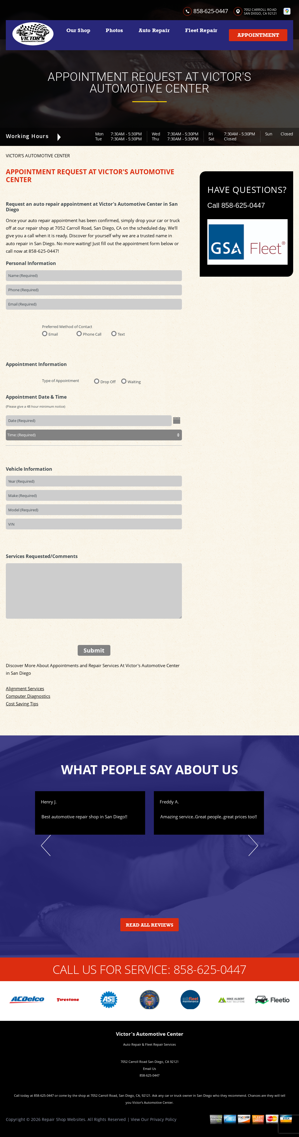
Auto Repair (154, 30)
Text (121, 334)
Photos (114, 30)
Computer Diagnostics (28, 696)
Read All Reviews (149, 925)
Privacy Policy (163, 1119)
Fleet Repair (201, 30)
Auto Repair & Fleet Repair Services (149, 1044)
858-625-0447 (210, 11)
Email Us (149, 1068)
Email (53, 334)
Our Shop (78, 30)
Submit (94, 650)
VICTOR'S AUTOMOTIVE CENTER (38, 155)
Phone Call (92, 334)
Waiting (134, 381)
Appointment (258, 35)
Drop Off (108, 381)
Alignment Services (25, 688)
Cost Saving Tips (22, 704)
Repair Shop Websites (63, 1119)
